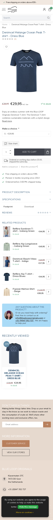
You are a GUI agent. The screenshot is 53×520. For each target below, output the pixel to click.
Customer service (15, 443)
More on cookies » (24, 512)
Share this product (29, 167)
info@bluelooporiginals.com (29, 318)
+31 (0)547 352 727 (24, 320)
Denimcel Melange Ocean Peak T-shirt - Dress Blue (14, 374)
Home (4, 24)
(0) (15, 39)
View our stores (16, 452)
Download (29, 206)
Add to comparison (10, 167)
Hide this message (28, 507)
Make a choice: (10, 128)
